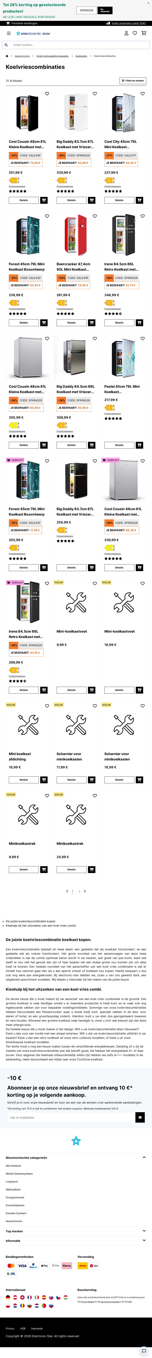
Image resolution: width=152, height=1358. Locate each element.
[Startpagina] (10, 55)
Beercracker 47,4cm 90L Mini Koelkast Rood (75, 270)
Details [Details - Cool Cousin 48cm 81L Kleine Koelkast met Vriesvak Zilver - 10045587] (23, 450)
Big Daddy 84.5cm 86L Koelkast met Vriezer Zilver (73, 394)
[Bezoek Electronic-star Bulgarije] (29, 1316)
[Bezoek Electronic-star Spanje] (44, 1307)
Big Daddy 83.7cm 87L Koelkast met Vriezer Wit (73, 146)
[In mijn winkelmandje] (44, 202)
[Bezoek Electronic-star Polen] (8, 1316)
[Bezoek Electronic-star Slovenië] (51, 1316)
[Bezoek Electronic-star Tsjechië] (58, 1307)
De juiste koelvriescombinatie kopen (30, 931)
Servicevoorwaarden (112, 1312)
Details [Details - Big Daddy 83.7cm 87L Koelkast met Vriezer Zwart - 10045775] (71, 574)
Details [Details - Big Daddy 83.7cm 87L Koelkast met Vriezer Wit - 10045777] (71, 202)
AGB (24, 1339)
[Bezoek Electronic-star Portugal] (44, 1316)
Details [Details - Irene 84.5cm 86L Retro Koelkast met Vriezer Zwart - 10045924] (119, 326)
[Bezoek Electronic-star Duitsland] (8, 1307)
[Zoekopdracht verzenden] (6, 45)
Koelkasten (90, 55)
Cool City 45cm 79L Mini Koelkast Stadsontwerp (122, 146)
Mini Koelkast (15, 1176)
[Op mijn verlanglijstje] (47, 95)
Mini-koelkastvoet (74, 638)
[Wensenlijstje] (135, 33)
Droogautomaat (16, 1207)
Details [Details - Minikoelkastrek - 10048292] (23, 878)
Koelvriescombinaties (116, 55)
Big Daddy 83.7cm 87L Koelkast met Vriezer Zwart (73, 517)
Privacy (11, 1339)
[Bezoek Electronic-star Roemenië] (22, 1316)
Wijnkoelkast (14, 1199)
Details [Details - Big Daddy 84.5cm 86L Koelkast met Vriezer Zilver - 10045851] (71, 450)
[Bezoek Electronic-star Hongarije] (65, 1307)
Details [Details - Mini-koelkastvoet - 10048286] (71, 697)
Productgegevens (18, 187)
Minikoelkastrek (24, 853)
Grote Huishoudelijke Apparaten (58, 55)
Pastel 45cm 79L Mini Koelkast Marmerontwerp (119, 394)
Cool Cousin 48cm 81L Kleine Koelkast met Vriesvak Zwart (27, 146)
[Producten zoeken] (76, 45)
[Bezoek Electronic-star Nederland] (37, 1316)
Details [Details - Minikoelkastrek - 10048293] (71, 878)
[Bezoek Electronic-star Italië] (37, 1307)
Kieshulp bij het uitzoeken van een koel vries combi (41, 936)
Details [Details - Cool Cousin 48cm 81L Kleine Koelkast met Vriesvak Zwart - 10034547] (23, 202)
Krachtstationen (16, 1215)
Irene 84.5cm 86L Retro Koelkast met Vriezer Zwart (122, 270)
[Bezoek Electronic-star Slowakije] (51, 1307)
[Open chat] (143, 1350)
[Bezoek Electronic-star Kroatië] (15, 1316)
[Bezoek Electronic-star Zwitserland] (22, 1307)
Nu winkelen (104, 10)
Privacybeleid (88, 1312)
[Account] (126, 33)
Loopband (13, 1191)
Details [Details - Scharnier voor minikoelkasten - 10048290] (71, 788)
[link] (28, 113)
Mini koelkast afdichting (21, 765)
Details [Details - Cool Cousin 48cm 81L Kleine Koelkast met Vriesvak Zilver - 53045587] (119, 574)
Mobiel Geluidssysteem (21, 1184)
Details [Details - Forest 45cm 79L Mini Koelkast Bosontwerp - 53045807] (23, 574)
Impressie (39, 1339)
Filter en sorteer (130, 81)
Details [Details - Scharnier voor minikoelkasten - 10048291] (119, 788)
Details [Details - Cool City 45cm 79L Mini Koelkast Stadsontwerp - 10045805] (119, 202)
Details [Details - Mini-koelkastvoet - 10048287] (119, 697)
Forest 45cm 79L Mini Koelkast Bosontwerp (24, 270)
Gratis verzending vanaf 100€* (126, 23)
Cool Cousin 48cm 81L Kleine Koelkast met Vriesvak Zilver (27, 394)
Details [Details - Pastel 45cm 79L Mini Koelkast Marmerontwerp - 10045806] (119, 450)
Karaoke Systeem (18, 1223)
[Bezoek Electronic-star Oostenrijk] (15, 1307)
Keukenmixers (15, 1231)
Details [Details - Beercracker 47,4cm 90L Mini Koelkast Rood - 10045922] (71, 326)
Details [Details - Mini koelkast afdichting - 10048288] (23, 788)
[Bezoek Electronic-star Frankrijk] (29, 1307)
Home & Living (24, 55)
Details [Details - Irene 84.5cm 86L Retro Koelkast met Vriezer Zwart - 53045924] (23, 697)
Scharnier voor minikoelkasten (71, 765)
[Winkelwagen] (143, 33)
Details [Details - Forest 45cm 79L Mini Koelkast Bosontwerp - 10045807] (23, 326)
